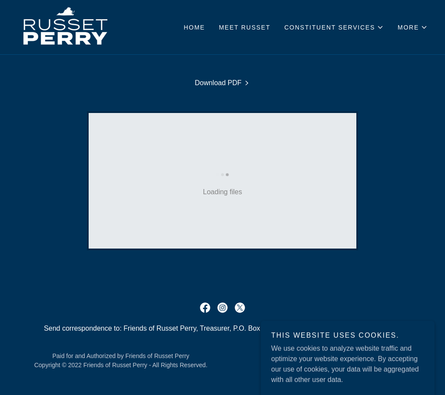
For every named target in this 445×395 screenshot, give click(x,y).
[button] (334, 27)
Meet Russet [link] (245, 27)
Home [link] (194, 27)
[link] (65, 26)
